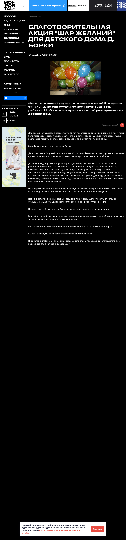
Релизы (9, 70)
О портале (11, 74)
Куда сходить (14, 20)
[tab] (15, 83)
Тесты (8, 65)
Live (7, 57)
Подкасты (11, 61)
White (82, 5)
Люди (8, 25)
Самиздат (11, 38)
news (12, 112)
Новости (10, 16)
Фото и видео (14, 52)
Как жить (11, 29)
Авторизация (12, 83)
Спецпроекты (14, 42)
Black (72, 5)
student (14, 116)
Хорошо (97, 529)
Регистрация (12, 88)
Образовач (12, 33)
